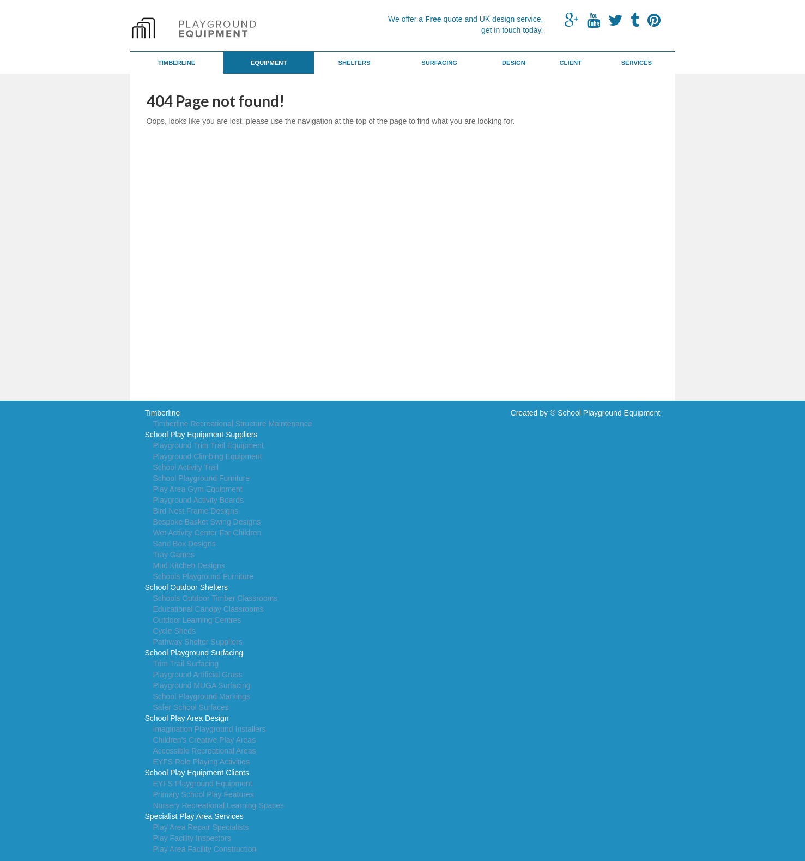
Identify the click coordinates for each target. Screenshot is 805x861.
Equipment (269, 62)
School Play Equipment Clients (197, 772)
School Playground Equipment (609, 412)
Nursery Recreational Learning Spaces (218, 805)
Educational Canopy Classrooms (208, 609)
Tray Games (174, 554)
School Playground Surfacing (194, 652)
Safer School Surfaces (191, 707)
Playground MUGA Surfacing (202, 685)
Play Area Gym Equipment (198, 489)
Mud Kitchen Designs (189, 565)
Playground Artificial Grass (198, 674)
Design (513, 62)
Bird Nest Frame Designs (195, 511)
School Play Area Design (187, 718)
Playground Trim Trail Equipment (208, 445)
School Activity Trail (186, 467)
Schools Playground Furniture (203, 576)
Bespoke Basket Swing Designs (207, 521)
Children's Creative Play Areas (204, 740)
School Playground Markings (201, 696)
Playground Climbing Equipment (207, 456)
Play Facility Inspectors (192, 838)
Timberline (176, 62)
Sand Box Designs (184, 543)
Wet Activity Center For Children (207, 532)
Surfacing (439, 62)
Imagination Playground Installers (209, 729)
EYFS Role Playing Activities (201, 761)
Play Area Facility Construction (205, 849)
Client (570, 62)
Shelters (354, 62)
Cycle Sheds (174, 631)
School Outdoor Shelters (186, 587)
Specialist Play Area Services (194, 816)
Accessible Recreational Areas (204, 750)
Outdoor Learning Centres (197, 620)
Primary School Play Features (203, 794)
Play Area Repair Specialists (201, 827)
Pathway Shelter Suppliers (198, 641)
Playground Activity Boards (198, 500)
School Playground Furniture (201, 478)
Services (636, 62)
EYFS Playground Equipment (202, 783)
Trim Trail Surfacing (186, 663)
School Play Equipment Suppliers (201, 434)
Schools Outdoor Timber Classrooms (215, 598)
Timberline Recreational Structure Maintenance (232, 423)
